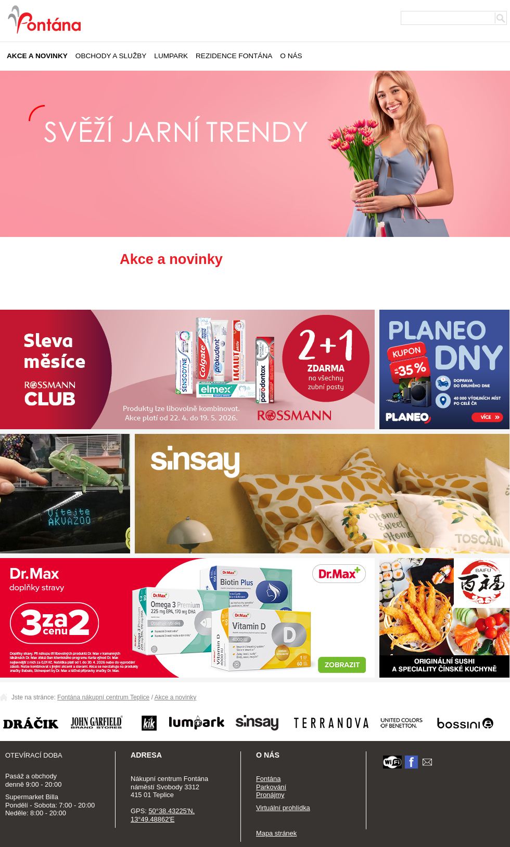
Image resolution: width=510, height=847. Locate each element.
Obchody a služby (111, 56)
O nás (291, 56)
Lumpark (171, 56)
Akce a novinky (37, 56)
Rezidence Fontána (234, 56)
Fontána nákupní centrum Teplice (103, 697)
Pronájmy (270, 795)
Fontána (268, 779)
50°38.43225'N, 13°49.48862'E (163, 815)
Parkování (271, 787)
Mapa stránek (276, 833)
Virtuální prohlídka (283, 808)
